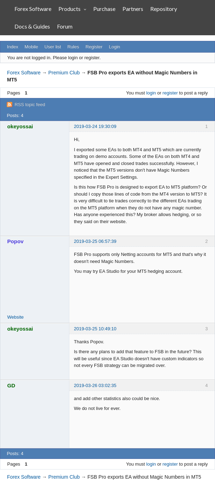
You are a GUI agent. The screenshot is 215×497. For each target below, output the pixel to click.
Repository (163, 8)
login (151, 93)
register (170, 93)
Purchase (104, 8)
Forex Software (32, 8)
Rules (73, 46)
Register (94, 46)
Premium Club (64, 72)
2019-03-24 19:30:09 (95, 126)
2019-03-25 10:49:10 (95, 328)
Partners (132, 8)
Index (12, 46)
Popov (15, 241)
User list (52, 46)
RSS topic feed (29, 104)
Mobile (31, 46)
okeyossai (20, 126)
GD (11, 385)
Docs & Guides (32, 26)
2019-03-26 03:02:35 (95, 385)
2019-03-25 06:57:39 (95, 241)
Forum (64, 26)
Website (15, 317)
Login (114, 46)
